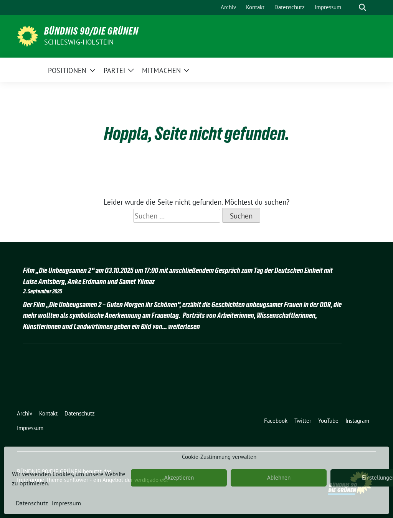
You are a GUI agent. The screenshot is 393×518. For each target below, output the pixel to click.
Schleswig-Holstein (79, 42)
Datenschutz (32, 503)
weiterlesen (184, 326)
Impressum (66, 503)
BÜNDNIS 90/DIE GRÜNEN (91, 31)
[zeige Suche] (362, 7)
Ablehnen (279, 477)
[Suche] (351, 7)
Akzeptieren (179, 477)
